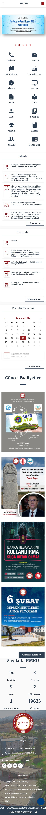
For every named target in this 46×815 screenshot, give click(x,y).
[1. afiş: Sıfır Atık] (23, 422)
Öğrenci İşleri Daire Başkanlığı (17, 781)
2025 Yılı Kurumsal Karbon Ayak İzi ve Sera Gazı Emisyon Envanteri (25, 273)
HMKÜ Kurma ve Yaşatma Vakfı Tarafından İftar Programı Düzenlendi (26, 203)
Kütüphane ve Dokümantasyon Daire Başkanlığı (23, 789)
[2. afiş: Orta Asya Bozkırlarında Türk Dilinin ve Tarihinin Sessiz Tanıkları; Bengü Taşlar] (23, 486)
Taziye (14, 241)
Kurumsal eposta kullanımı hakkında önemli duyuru (25, 283)
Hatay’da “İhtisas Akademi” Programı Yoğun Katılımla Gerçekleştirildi (26, 165)
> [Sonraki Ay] (41, 318)
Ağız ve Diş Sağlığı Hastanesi (16, 793)
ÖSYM (7, 801)
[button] (15, 45)
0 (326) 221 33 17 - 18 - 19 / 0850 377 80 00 (20, 748)
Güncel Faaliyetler (23, 377)
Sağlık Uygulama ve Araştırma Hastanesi (21, 785)
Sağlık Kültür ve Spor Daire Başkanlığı (20, 797)
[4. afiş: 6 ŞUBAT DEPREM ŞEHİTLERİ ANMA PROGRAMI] (23, 616)
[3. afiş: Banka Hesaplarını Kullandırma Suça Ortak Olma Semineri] (23, 551)
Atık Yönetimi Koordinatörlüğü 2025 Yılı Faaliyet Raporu (26, 263)
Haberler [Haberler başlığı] (23, 156)
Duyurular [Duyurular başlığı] (23, 232)
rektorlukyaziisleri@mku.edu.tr (17, 760)
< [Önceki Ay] (5, 318)
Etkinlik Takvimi (23, 308)
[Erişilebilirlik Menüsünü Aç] (41, 801)
